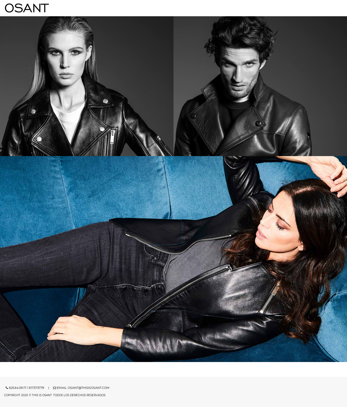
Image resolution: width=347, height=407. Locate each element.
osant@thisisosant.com (89, 388)
